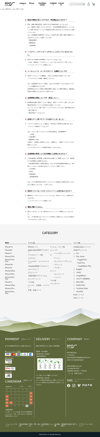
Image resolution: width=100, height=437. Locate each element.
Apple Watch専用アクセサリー (38, 251)
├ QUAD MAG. (79, 285)
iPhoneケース (33, 247)
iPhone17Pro (10, 256)
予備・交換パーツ (34, 290)
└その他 (31, 282)
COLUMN (61, 4)
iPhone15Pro (10, 288)
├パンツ (53, 271)
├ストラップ (32, 272)
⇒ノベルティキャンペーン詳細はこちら (39, 64)
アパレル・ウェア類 (57, 247)
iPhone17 (8, 253)
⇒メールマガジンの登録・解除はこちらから (40, 78)
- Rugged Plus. (80, 259)
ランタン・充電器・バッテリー (38, 286)
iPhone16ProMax (10, 278)
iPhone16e (9, 264)
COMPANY (53, 4)
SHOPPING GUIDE (42, 4)
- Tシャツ (55, 258)
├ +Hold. (77, 272)
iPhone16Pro (10, 274)
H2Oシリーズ (78, 298)
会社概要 (57, 425)
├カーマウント (33, 269)
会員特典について (47, 425)
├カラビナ (32, 258)
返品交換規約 (24, 425)
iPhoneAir (8, 250)
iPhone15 (8, 282)
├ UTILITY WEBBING (81, 279)
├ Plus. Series (78, 256)
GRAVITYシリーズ (80, 250)
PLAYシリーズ (78, 295)
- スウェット (56, 264)
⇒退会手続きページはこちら (36, 113)
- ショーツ (55, 277)
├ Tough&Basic (79, 275)
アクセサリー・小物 (35, 255)
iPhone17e (9, 247)
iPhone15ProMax (10, 292)
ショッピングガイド (11, 425)
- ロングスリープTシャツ (61, 261)
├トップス (54, 250)
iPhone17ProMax (10, 260)
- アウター (55, 267)
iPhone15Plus (10, 285)
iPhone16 (8, 267)
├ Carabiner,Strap (80, 288)
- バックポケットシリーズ (60, 254)
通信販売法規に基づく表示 (69, 425)
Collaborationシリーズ (81, 247)
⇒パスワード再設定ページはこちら (38, 126)
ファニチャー (55, 283)
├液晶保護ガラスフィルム (37, 275)
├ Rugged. (77, 269)
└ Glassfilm (78, 291)
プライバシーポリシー (86, 425)
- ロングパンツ (57, 274)
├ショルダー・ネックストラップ (38, 262)
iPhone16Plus (10, 271)
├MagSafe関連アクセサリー (38, 266)
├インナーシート (34, 279)
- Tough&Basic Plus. (82, 266)
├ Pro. (76, 253)
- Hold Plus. (79, 263)
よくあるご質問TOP (5, 9)
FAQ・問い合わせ (35, 425)
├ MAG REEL (78, 282)
